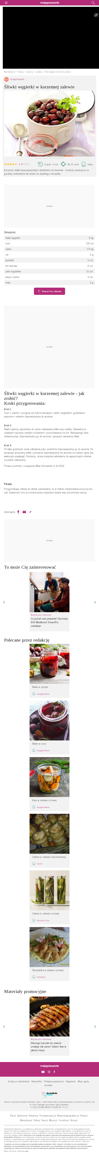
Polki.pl (36, 1120)
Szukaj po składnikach (19, 1081)
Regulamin (71, 1081)
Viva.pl (45, 1120)
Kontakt (48, 1085)
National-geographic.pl (68, 1115)
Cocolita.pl (63, 1120)
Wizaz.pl (53, 1120)
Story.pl (73, 1120)
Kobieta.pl (33, 1115)
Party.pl (83, 1115)
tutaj (26, 1151)
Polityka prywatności (54, 1081)
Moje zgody (83, 1081)
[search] (93, 3)
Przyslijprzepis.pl (48, 1115)
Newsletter (37, 1081)
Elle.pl (13, 1115)
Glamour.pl (22, 1115)
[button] (4, 602)
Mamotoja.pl (26, 1120)
